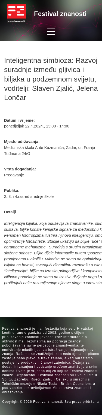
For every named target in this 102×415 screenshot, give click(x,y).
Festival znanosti (60, 13)
